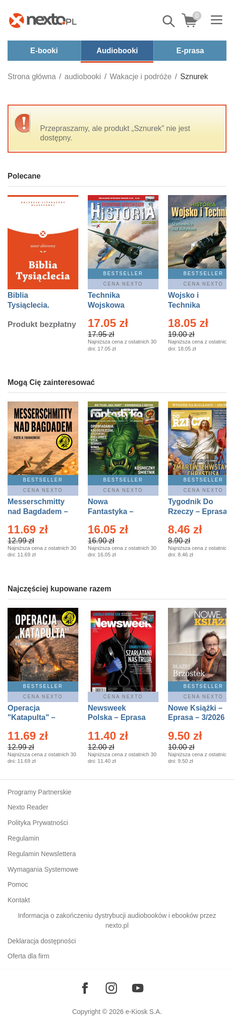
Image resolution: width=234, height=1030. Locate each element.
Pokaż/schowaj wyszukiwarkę (169, 21)
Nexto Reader (28, 807)
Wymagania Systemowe (43, 869)
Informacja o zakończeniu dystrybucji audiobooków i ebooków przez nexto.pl (117, 920)
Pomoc (18, 884)
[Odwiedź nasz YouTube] (137, 988)
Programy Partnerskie (39, 792)
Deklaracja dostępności (42, 941)
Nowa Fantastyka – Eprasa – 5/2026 (116, 511)
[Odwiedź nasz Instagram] (111, 988)
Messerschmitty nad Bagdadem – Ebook (38, 511)
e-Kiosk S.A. (143, 1011)
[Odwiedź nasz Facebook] (84, 988)
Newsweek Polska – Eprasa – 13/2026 (117, 718)
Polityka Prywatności (38, 822)
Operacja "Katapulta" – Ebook (31, 718)
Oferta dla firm (29, 956)
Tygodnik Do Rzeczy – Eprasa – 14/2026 (197, 511)
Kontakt (19, 900)
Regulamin (23, 838)
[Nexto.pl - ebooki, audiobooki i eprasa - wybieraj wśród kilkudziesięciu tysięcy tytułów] (43, 20)
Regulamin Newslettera (42, 854)
